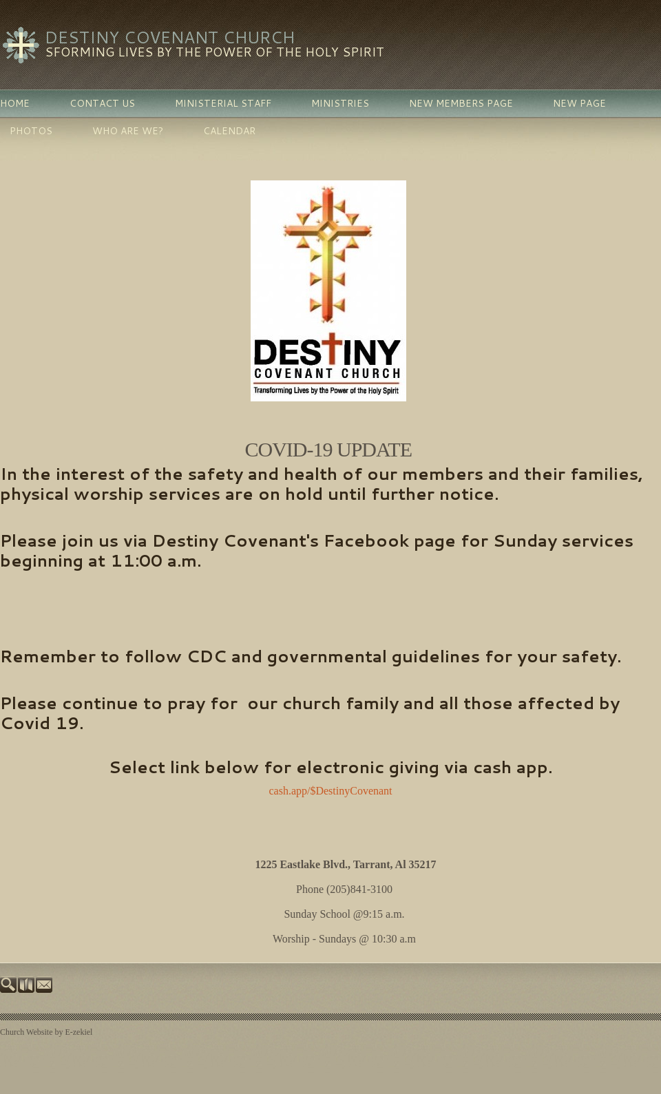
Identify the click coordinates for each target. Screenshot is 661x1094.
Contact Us (102, 103)
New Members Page (461, 103)
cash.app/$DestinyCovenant (330, 791)
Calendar (229, 131)
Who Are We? (127, 131)
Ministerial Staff (223, 103)
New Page (579, 103)
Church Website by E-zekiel (46, 1032)
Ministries (340, 103)
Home (15, 103)
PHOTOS (31, 131)
